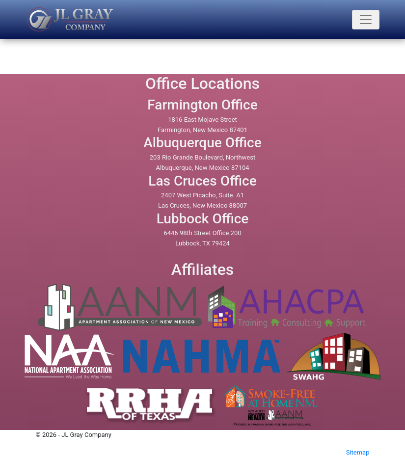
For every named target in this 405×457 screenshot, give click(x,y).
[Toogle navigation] (365, 19)
